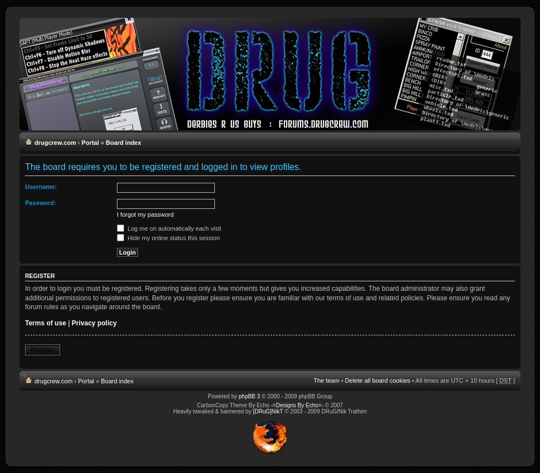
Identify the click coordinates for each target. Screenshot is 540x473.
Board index (123, 142)
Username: (41, 186)
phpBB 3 (249, 396)
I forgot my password (145, 214)
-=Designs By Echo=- (297, 405)
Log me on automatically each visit (169, 228)
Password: (40, 202)
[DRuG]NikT (268, 411)
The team (326, 380)
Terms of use (45, 323)
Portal (90, 142)
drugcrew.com (55, 142)
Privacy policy (94, 323)
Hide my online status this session (168, 238)
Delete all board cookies (377, 380)
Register (42, 350)
